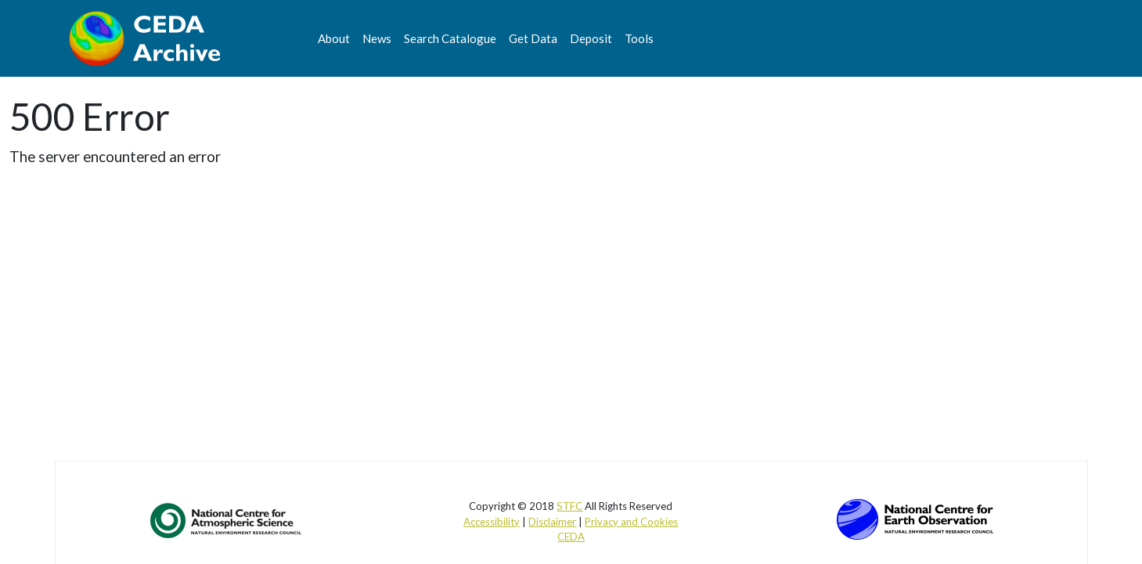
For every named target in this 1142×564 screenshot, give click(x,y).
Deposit (591, 38)
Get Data (533, 38)
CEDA (571, 536)
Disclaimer (552, 521)
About (334, 38)
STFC (569, 506)
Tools (639, 38)
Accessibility (491, 521)
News (376, 38)
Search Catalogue (450, 38)
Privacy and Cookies (631, 521)
